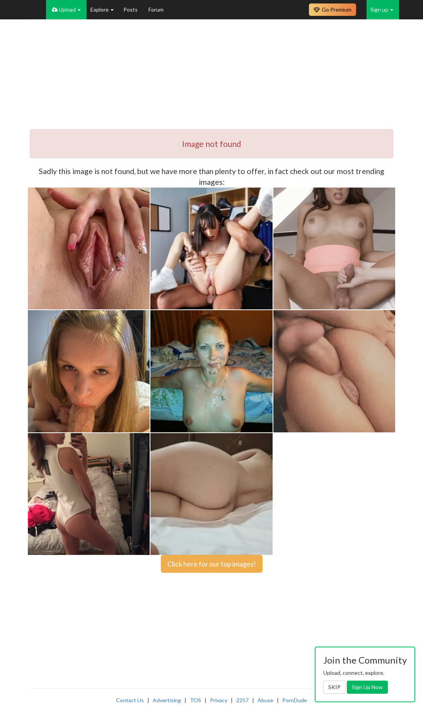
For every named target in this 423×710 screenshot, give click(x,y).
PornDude (294, 700)
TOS (195, 700)
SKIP (334, 687)
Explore (102, 9)
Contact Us (130, 700)
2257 (242, 700)
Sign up (381, 9)
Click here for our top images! (211, 564)
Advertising (167, 700)
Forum (156, 9)
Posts (131, 9)
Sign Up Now (367, 687)
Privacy (218, 700)
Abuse (265, 700)
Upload (66, 9)
